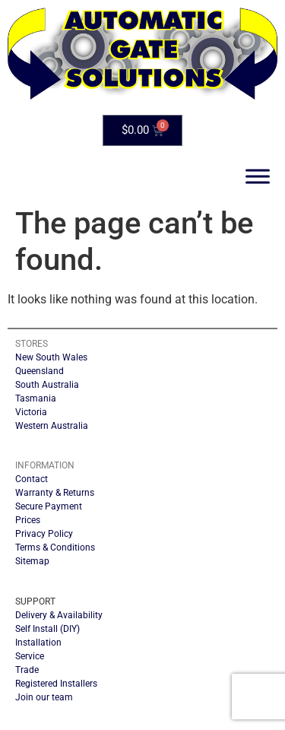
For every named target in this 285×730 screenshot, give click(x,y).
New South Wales (51, 357)
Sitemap (32, 561)
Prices (27, 520)
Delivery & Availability (59, 615)
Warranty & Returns (54, 492)
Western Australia (51, 426)
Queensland (39, 371)
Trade (27, 670)
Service (29, 656)
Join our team (44, 697)
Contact (31, 479)
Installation (38, 642)
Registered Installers (56, 683)
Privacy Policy (44, 533)
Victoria (31, 412)
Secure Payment (48, 506)
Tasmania (35, 398)
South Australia (47, 384)
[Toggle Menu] (257, 177)
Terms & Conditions (55, 547)
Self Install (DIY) (47, 629)
